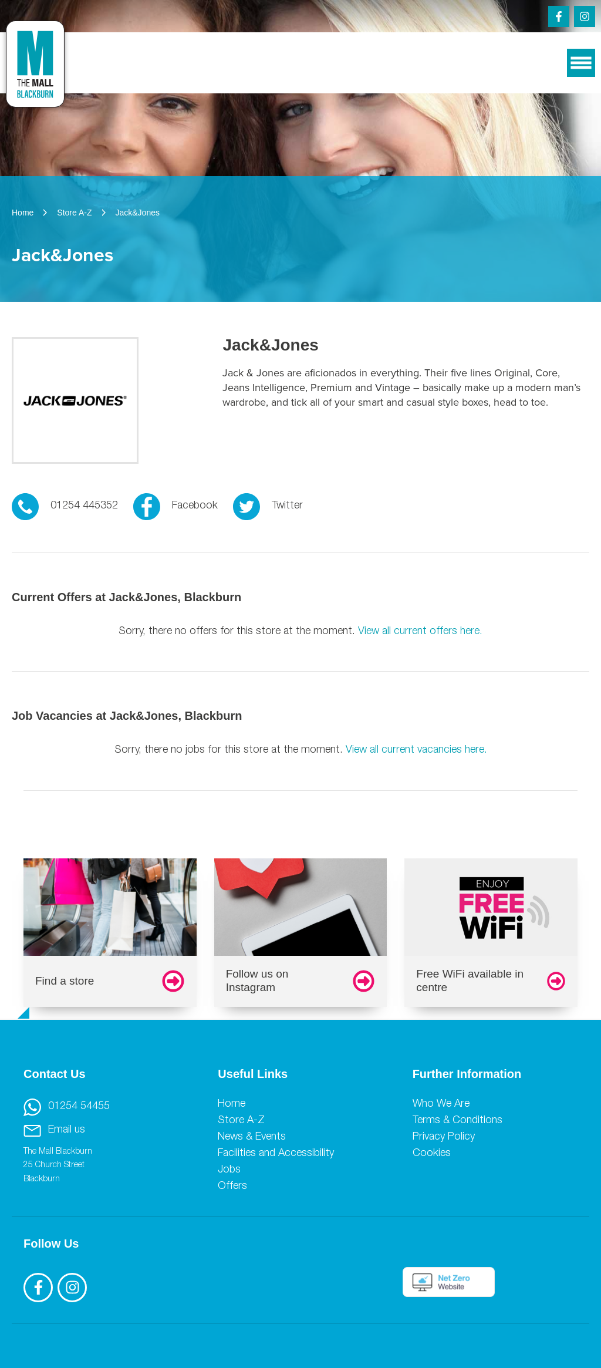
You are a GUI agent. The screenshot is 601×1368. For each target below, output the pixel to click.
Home (231, 1104)
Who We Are (441, 1104)
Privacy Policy (444, 1137)
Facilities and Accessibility (276, 1153)
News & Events (252, 1137)
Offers (232, 1186)
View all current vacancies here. (416, 750)
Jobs (229, 1170)
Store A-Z (241, 1121)
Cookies (432, 1153)
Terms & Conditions (457, 1121)
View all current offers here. (420, 631)
